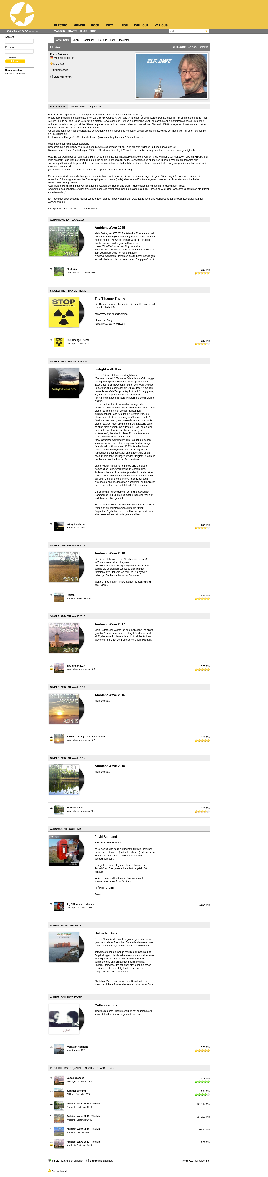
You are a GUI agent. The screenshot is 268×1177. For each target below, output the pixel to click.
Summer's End (75, 807)
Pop (125, 25)
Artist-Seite (62, 40)
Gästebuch (88, 40)
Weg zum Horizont (77, 1046)
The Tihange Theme (78, 340)
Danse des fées (75, 1078)
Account (19, 40)
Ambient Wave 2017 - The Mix (84, 1141)
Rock (95, 25)
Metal (110, 25)
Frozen (71, 595)
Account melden (60, 1171)
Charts (72, 31)
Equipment (95, 106)
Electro (60, 25)
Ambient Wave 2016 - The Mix (84, 1116)
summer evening (76, 1090)
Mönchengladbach (64, 57)
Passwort (19, 50)
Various (161, 25)
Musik (76, 40)
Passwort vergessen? (16, 73)
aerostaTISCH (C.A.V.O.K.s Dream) (86, 736)
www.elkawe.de (56, 202)
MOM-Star (57, 63)
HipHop (79, 25)
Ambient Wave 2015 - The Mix (84, 1103)
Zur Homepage (59, 70)
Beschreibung (58, 106)
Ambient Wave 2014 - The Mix (84, 1129)
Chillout (141, 25)
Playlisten (124, 40)
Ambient (71, 527)
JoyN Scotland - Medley (80, 904)
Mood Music (73, 272)
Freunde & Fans (106, 40)
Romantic (203, 47)
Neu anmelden (13, 70)
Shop (93, 31)
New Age (191, 47)
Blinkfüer (72, 269)
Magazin (59, 31)
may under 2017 (76, 665)
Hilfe (83, 31)
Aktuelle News (78, 106)
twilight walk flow (77, 524)
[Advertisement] (135, 11)
